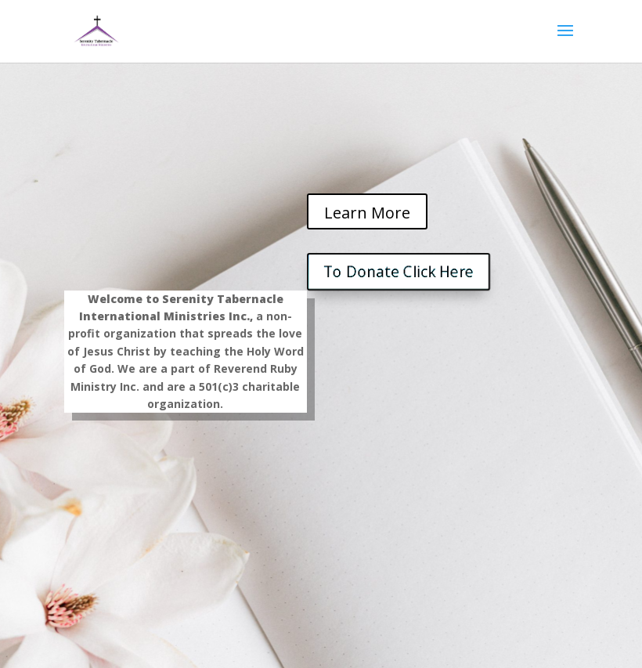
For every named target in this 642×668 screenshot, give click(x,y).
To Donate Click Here (399, 271)
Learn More (367, 212)
